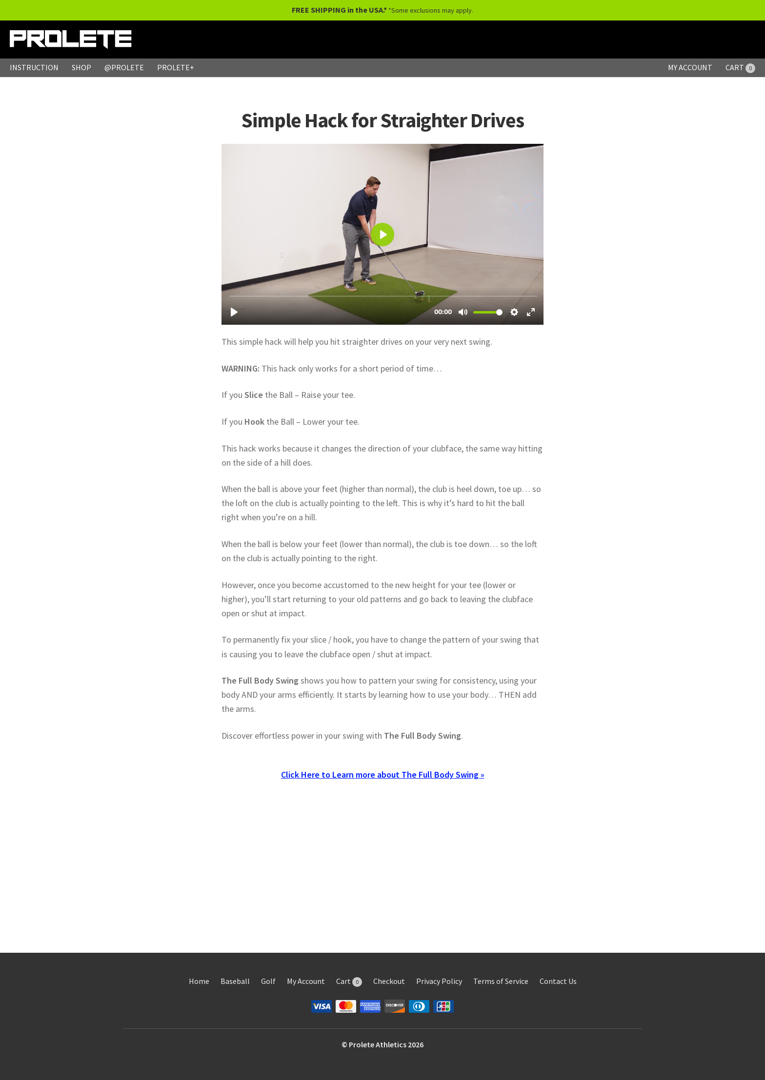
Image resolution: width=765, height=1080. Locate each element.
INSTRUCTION (34, 67)
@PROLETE (124, 67)
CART (740, 67)
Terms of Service (500, 981)
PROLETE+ (175, 67)
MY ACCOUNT (690, 67)
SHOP (81, 67)
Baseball (235, 981)
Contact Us (558, 981)
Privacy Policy (439, 981)
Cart (349, 981)
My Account (306, 981)
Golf (268, 981)
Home (199, 981)
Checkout (389, 981)
